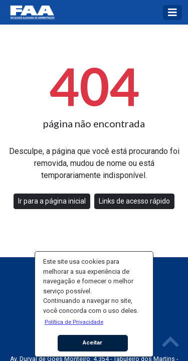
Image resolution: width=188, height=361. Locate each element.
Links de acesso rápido (134, 201)
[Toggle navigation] (172, 12)
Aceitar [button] (92, 342)
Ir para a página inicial (52, 201)
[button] (73, 321)
